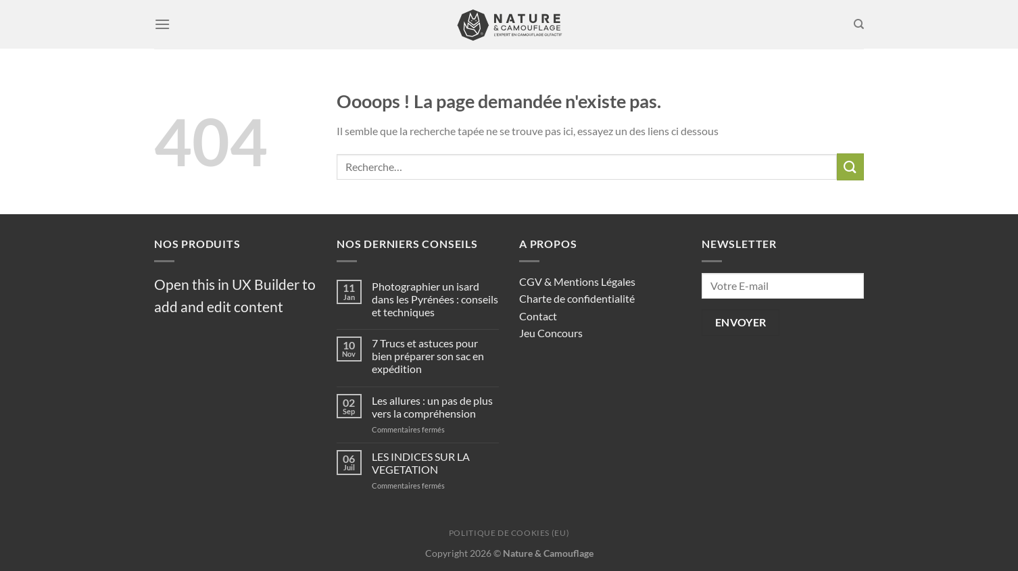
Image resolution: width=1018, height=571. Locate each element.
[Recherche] (859, 24)
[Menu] (162, 24)
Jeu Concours (551, 332)
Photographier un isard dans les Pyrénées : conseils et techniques (435, 299)
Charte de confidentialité (577, 298)
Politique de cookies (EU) (509, 533)
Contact (538, 315)
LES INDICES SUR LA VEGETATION (421, 463)
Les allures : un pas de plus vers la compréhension (432, 407)
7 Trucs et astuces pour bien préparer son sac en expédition (428, 356)
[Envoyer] (850, 166)
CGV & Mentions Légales (577, 281)
